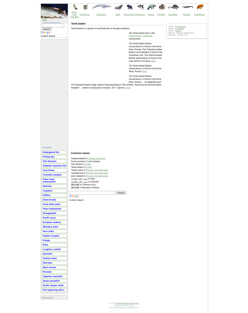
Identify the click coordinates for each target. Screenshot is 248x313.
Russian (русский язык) (97, 170)
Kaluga (46, 240)
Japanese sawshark (52, 276)
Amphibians (199, 14)
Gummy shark (50, 258)
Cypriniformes (180, 26)
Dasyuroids (129, 14)
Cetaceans (101, 14)
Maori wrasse (49, 267)
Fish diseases (50, 161)
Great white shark (51, 204)
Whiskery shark (50, 227)
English (87, 164)
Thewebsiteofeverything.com (127, 303)
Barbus (178, 31)
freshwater (148, 36)
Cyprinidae (179, 29)
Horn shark (48, 231)
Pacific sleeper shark (53, 285)
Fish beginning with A (53, 290)
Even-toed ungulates (74, 14)
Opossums (140, 14)
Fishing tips (48, 157)
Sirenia (151, 14)
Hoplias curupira (51, 236)
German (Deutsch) (96, 158)
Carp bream (48, 170)
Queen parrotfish (51, 281)
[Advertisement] (55, 91)
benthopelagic (135, 36)
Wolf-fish (47, 186)
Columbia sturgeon (52, 175)
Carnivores (85, 14)
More (153, 61)
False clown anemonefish (49, 180)
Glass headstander (52, 209)
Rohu (45, 245)
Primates (161, 14)
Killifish (46, 195)
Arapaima (47, 191)
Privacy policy (47, 297)
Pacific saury (49, 218)
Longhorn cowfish (52, 249)
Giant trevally (49, 200)
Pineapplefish (49, 213)
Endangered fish (51, 152)
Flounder (47, 272)
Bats (118, 14)
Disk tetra (47, 263)
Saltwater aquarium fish (54, 166)
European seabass (52, 222)
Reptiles (186, 14)
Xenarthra (172, 14)
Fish (45, 20)
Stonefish (47, 254)
